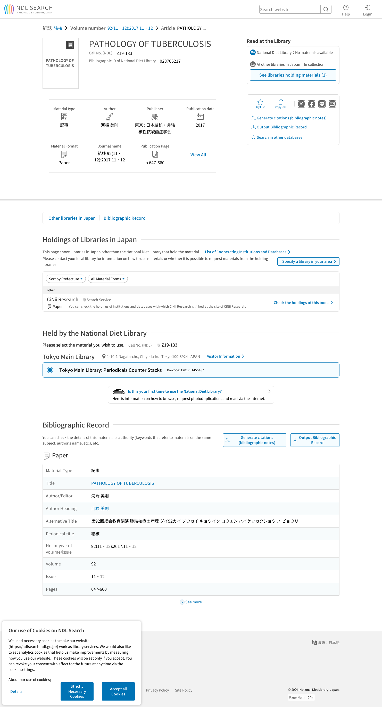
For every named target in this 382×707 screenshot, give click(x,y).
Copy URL (281, 104)
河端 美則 (100, 508)
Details (16, 691)
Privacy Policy (157, 690)
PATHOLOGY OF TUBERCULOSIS (122, 483)
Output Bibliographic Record (279, 127)
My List (260, 104)
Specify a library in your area (310, 261)
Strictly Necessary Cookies (77, 691)
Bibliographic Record (125, 218)
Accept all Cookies (118, 691)
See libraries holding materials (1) (293, 75)
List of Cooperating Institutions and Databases (248, 252)
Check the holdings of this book (304, 303)
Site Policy (183, 690)
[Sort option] (66, 279)
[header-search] (295, 9)
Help (346, 9)
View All (198, 154)
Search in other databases (276, 137)
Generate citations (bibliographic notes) (289, 118)
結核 (58, 28)
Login (367, 9)
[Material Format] (108, 279)
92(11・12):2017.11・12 (130, 28)
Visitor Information (226, 356)
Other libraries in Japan (72, 218)
